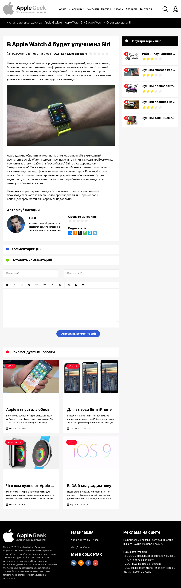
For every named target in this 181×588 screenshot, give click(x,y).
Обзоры (118, 9)
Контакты (145, 9)
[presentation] (29, 334)
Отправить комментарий (78, 333)
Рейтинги (93, 9)
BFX (32, 218)
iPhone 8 (73, 366)
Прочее (106, 9)
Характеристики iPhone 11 (86, 539)
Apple (62, 9)
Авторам (131, 9)
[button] (6, 285)
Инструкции (76, 9)
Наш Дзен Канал (80, 547)
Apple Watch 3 (14, 442)
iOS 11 (10, 366)
